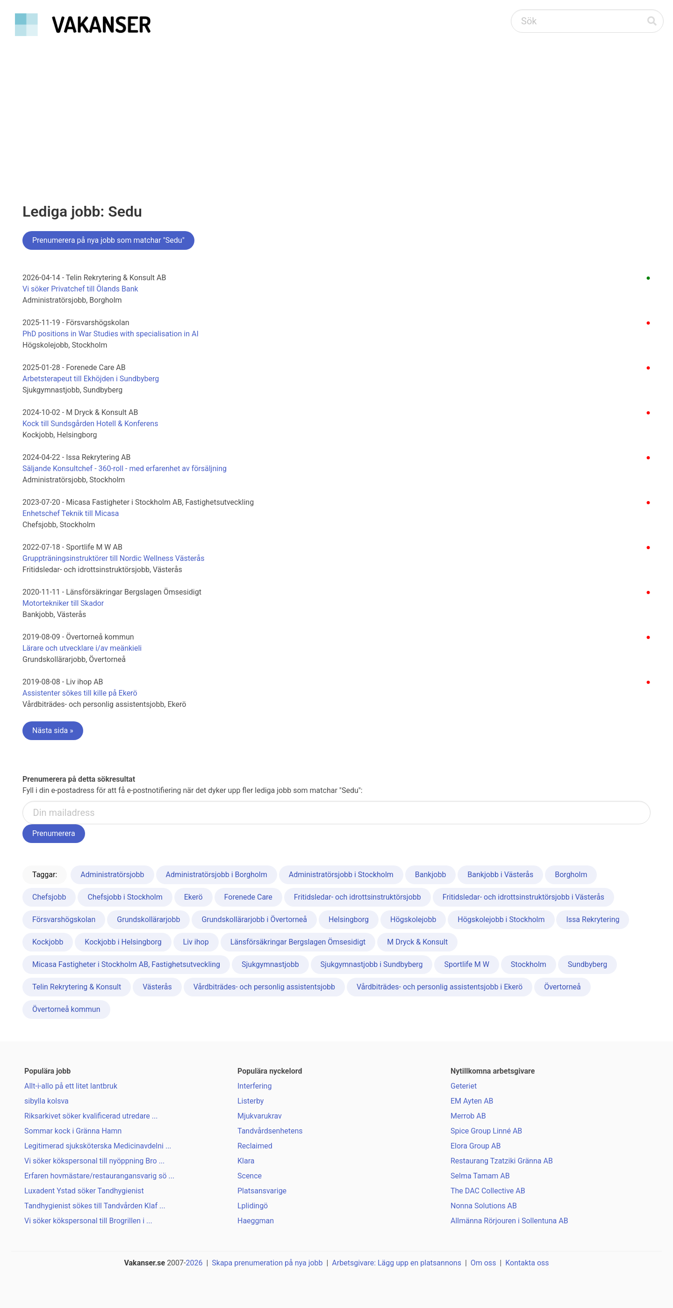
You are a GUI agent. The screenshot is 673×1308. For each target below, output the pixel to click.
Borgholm (571, 874)
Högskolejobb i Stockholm (501, 919)
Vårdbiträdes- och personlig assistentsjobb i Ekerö (440, 986)
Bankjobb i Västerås (500, 874)
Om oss (483, 1262)
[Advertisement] (336, 110)
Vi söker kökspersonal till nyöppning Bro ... (94, 1160)
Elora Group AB (476, 1145)
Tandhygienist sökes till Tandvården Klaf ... (94, 1205)
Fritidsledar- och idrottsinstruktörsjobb (357, 897)
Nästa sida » (52, 730)
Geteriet (464, 1086)
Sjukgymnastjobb (270, 964)
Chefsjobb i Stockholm (124, 897)
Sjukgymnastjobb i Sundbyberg (372, 964)
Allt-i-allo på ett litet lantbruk (70, 1086)
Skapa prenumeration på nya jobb (267, 1262)
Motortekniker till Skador (63, 603)
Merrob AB (468, 1116)
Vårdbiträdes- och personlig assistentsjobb (264, 986)
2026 (194, 1262)
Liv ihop (196, 941)
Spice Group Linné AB (486, 1130)
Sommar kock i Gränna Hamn (73, 1130)
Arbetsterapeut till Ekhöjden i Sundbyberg (90, 378)
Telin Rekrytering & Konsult (76, 986)
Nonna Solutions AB (484, 1205)
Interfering (254, 1086)
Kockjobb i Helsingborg (123, 941)
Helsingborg (349, 919)
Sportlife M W (466, 964)
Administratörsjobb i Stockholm (341, 874)
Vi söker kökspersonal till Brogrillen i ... (88, 1220)
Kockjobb (47, 941)
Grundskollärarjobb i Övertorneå (254, 919)
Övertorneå (562, 986)
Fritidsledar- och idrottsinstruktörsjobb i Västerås (523, 897)
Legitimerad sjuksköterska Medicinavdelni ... (98, 1145)
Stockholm (528, 964)
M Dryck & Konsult (417, 941)
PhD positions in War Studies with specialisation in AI (110, 333)
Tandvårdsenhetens (270, 1130)
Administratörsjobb (112, 874)
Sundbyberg (587, 964)
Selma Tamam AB (480, 1175)
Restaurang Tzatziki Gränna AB (502, 1160)
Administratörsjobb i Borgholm (216, 874)
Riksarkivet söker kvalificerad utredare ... (91, 1116)
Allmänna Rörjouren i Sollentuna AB (509, 1220)
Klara (245, 1160)
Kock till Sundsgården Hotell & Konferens (90, 423)
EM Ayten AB (472, 1101)
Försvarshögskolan (63, 919)
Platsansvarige (261, 1190)
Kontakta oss (527, 1262)
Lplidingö (252, 1205)
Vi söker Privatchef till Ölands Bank (80, 288)
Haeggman (255, 1220)
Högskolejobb (413, 919)
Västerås (157, 986)
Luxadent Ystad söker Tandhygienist (84, 1190)
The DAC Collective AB (488, 1190)
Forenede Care (248, 897)
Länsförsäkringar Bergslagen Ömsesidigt (298, 941)
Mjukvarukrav (259, 1116)
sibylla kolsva (46, 1101)
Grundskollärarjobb (148, 919)
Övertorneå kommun (66, 1009)
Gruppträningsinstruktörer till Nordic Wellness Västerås (113, 558)
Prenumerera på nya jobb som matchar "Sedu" (108, 240)
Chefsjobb (49, 897)
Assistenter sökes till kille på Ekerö (79, 693)
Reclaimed (254, 1145)
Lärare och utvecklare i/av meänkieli (82, 648)
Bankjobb (430, 874)
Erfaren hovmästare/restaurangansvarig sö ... (99, 1175)
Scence (249, 1175)
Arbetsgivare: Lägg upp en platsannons (396, 1262)
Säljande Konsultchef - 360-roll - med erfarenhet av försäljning (124, 468)
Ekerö (193, 897)
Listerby (250, 1101)
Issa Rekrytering (592, 919)
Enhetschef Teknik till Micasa (70, 513)
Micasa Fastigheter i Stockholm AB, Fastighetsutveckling (126, 964)
